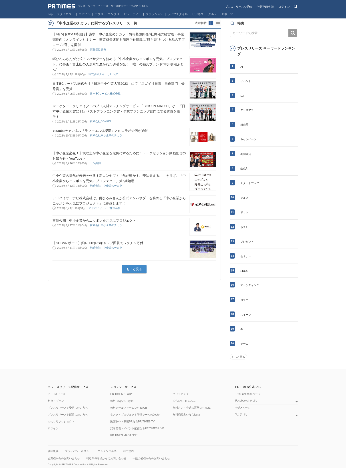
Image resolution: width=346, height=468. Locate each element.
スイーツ (245, 314)
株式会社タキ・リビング (104, 74)
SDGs (243, 271)
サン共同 (95, 163)
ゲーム (244, 343)
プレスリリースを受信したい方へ (68, 407)
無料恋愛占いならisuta (186, 414)
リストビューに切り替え (218, 23)
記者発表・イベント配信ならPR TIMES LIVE (137, 428)
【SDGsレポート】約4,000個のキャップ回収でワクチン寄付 (97, 243)
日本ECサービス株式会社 (105, 93)
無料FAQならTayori (121, 400)
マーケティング (249, 285)
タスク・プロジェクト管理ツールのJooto (134, 414)
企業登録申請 (265, 6)
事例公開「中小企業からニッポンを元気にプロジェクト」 (95, 220)
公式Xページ (242, 407)
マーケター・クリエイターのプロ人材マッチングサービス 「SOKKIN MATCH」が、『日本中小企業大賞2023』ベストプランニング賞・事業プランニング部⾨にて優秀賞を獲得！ (118, 111)
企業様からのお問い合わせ (64, 458)
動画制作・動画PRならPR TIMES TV (132, 421)
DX (242, 95)
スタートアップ (249, 183)
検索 (292, 33)
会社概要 (53, 451)
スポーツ (227, 14)
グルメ (212, 14)
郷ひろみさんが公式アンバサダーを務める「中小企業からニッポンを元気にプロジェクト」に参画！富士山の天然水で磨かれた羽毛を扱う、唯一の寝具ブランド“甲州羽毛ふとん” (118, 64)
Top (50, 14)
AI (241, 66)
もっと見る (134, 269)
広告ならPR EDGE (184, 400)
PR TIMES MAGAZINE (123, 435)
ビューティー (132, 14)
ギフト (244, 212)
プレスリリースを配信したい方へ (68, 414)
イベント (245, 81)
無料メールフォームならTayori (128, 407)
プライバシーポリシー (78, 451)
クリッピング (181, 394)
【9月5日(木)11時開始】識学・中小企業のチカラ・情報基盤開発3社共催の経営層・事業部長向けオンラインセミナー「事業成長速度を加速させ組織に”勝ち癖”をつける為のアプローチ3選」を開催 (118, 39)
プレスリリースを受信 (238, 6)
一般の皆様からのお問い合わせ (151, 458)
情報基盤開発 (98, 49)
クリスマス (247, 110)
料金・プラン (56, 400)
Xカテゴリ (241, 414)
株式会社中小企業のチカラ (106, 135)
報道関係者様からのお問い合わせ (106, 458)
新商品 (244, 124)
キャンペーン (248, 139)
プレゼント (247, 241)
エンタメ (113, 14)
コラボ (244, 299)
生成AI (244, 168)
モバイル (84, 14)
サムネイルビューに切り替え (211, 23)
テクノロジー (65, 14)
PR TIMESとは (57, 394)
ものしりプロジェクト (61, 421)
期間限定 (245, 154)
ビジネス (198, 14)
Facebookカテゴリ (246, 400)
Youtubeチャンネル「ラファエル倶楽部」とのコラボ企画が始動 (100, 131)
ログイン (284, 6)
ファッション (154, 14)
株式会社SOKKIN (101, 121)
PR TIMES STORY (121, 394)
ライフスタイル (177, 14)
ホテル (244, 227)
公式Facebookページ (247, 394)
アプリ (99, 14)
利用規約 (128, 451)
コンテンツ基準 (107, 451)
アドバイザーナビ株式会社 (105, 208)
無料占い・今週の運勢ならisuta (191, 407)
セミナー (245, 256)
